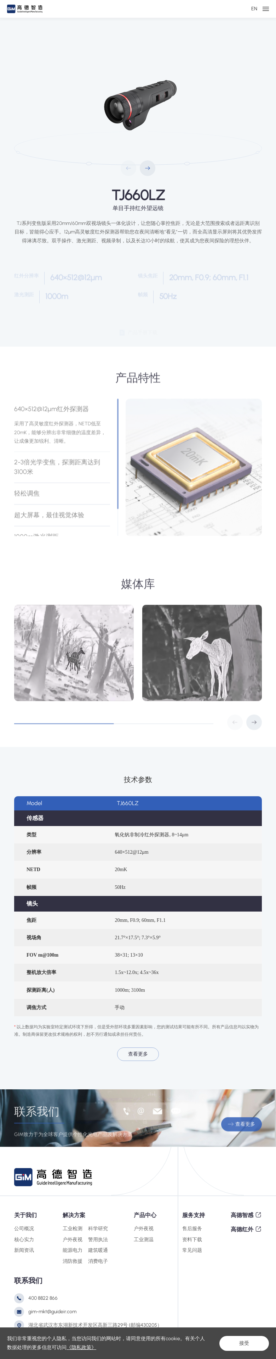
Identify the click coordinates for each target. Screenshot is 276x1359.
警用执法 (98, 1240)
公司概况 (24, 1229)
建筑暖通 (98, 1250)
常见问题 (192, 1250)
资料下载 (192, 1240)
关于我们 (25, 1215)
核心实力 (24, 1240)
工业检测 (72, 1229)
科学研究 (98, 1229)
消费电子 (98, 1261)
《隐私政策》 (81, 1347)
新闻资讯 (24, 1250)
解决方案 (74, 1215)
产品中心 (145, 1215)
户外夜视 (72, 1240)
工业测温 (144, 1240)
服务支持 (193, 1215)
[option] (138, 104)
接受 (244, 1343)
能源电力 (72, 1250)
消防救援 (72, 1261)
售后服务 (192, 1229)
